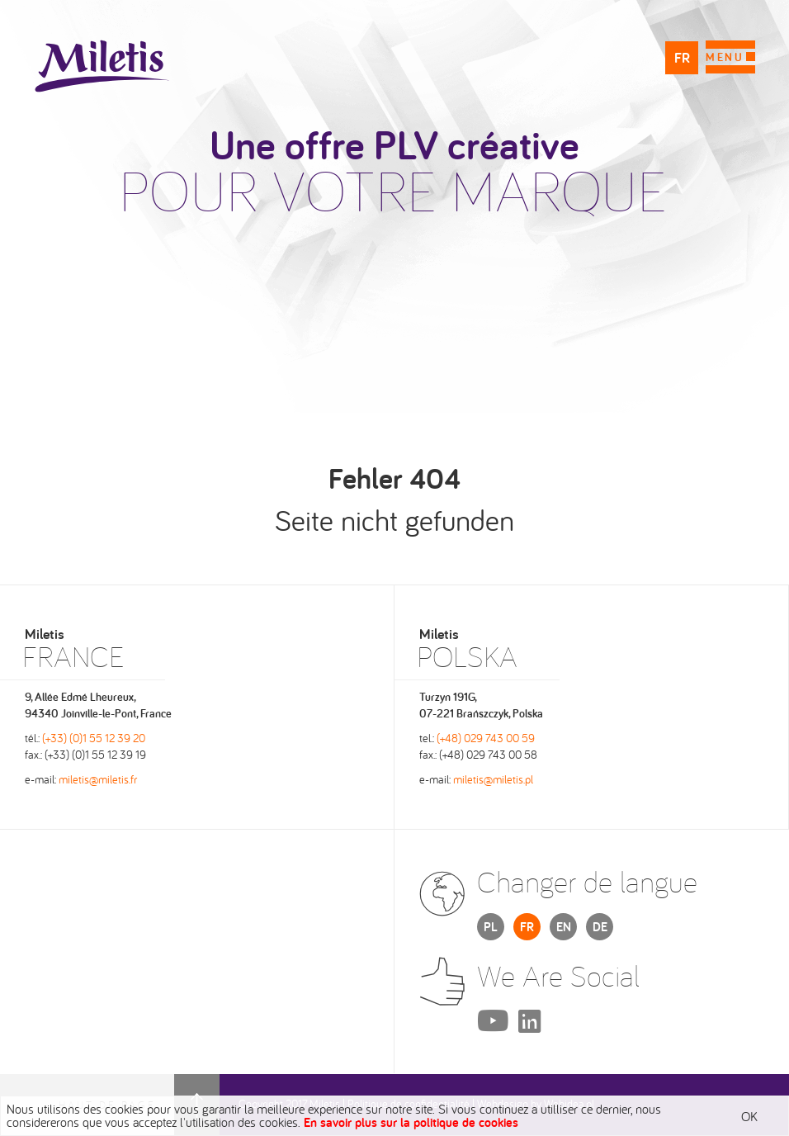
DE (600, 926)
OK (749, 1116)
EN (563, 926)
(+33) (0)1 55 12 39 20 (93, 738)
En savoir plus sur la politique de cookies (411, 1122)
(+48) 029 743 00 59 (486, 738)
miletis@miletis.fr (98, 779)
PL (491, 926)
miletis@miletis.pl (493, 779)
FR (682, 57)
